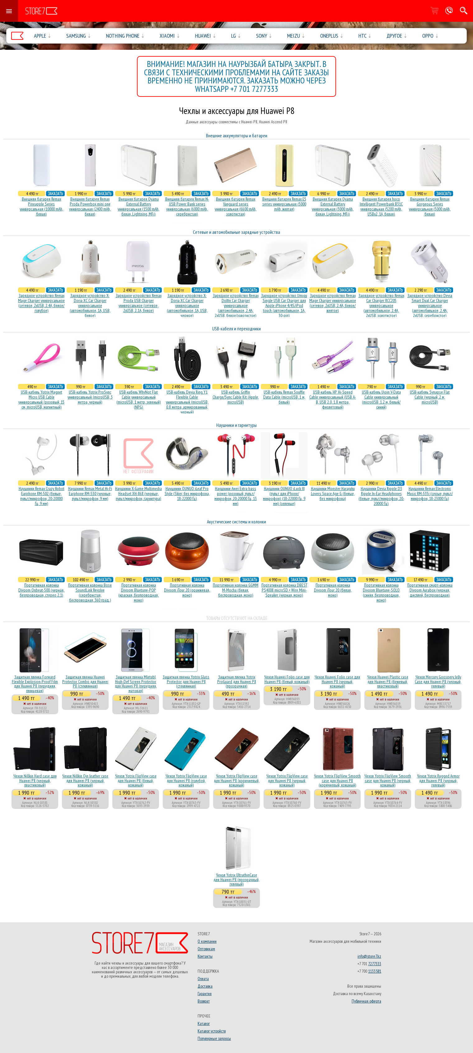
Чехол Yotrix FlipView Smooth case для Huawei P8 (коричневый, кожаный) (337, 780)
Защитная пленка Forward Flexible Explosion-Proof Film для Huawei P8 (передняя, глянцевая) (35, 683)
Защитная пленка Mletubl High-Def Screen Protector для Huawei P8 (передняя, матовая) (136, 683)
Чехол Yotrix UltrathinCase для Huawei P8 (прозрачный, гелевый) (236, 879)
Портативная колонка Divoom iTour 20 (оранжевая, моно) (187, 590)
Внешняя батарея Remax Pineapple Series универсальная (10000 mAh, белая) (41, 206)
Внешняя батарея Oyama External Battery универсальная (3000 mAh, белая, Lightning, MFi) (333, 206)
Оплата (203, 978)
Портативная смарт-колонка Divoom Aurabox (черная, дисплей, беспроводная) (429, 590)
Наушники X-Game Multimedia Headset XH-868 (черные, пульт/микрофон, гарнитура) (138, 493)
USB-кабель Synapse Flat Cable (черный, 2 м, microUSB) (430, 397)
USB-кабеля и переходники (236, 329)
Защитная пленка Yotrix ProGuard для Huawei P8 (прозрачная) (236, 681)
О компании (207, 941)
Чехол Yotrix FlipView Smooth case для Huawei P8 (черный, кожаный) (387, 780)
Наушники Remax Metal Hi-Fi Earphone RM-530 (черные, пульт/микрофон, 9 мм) (90, 493)
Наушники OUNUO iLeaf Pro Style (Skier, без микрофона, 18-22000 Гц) (187, 493)
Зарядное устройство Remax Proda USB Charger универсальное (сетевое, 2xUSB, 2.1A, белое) (139, 303)
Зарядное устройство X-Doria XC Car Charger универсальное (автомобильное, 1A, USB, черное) (187, 305)
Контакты (205, 956)
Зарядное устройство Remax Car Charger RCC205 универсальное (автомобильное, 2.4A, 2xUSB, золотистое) (381, 305)
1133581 (374, 971)
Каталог (204, 1023)
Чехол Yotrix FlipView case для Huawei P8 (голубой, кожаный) (186, 780)
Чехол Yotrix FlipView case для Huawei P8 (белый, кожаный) (136, 780)
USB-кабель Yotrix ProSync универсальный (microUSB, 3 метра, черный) (90, 397)
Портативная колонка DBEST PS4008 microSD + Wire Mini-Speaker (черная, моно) (284, 590)
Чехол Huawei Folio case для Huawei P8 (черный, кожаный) (337, 681)
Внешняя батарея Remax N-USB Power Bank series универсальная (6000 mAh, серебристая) (187, 206)
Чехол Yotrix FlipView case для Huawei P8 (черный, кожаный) (287, 780)
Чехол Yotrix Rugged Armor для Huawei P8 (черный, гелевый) (438, 780)
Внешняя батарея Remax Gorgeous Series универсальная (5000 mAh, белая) (430, 206)
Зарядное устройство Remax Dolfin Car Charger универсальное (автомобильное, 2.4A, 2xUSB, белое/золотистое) (236, 305)
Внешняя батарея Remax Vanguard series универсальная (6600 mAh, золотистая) (235, 206)
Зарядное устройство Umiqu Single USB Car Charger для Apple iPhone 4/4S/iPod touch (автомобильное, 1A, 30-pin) (284, 305)
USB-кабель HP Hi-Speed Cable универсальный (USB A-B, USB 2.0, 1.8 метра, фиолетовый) (332, 399)
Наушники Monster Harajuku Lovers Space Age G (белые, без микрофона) (333, 493)
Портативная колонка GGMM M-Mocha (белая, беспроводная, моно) (235, 590)
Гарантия (205, 993)
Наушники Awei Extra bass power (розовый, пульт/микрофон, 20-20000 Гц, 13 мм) (235, 496)
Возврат (204, 1001)
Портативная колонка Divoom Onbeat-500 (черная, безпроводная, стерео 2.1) (41, 590)
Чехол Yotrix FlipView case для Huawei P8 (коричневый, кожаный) (237, 780)
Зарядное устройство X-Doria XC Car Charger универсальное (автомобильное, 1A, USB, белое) (90, 305)
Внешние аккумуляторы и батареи (236, 136)
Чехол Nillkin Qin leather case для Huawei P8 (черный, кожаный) (85, 780)
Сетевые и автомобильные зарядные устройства (236, 232)
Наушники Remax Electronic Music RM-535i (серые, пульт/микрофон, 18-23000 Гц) (430, 493)
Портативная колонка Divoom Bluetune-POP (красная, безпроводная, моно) (138, 592)
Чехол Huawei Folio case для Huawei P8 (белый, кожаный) (287, 679)
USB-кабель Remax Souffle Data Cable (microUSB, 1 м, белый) (284, 397)
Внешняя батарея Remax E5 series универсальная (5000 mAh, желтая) (284, 204)
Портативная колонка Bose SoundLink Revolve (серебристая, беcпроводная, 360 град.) (90, 592)
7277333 (374, 963)
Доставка (205, 986)
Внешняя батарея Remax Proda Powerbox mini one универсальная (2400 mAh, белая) (90, 206)
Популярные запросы (214, 1038)
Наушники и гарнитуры (236, 425)
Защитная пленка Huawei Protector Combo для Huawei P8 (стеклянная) (85, 681)
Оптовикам (206, 948)
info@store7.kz (369, 956)
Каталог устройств (212, 1031)
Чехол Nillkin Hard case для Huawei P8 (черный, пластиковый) (35, 780)
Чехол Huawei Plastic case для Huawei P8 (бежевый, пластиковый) (387, 681)
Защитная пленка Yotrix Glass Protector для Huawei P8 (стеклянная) (186, 681)
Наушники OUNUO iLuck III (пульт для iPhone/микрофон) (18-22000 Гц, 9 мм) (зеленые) (284, 496)
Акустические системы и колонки (236, 522)
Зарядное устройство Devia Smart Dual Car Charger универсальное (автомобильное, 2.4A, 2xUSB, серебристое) (429, 305)
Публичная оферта (366, 1001)
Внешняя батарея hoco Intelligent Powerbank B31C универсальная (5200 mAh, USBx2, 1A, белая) (381, 206)
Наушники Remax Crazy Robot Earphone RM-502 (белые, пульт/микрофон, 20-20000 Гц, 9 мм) (41, 496)
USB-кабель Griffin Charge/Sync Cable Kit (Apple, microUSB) (236, 397)
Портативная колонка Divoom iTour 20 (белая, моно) (333, 590)
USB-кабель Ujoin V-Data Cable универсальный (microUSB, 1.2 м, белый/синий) (381, 399)
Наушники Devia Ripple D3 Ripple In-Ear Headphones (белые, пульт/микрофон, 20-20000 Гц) (381, 496)
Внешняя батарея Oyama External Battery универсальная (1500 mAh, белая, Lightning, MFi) (138, 206)
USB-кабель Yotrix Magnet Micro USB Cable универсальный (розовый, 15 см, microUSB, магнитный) (41, 399)
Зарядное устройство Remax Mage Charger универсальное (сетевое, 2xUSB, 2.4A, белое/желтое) (332, 303)
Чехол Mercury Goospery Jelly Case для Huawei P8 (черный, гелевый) (438, 681)
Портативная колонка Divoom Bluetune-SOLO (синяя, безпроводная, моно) (381, 592)
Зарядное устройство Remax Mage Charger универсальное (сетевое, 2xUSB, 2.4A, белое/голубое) (41, 303)
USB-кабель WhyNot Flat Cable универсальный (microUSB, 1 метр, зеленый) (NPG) (138, 399)
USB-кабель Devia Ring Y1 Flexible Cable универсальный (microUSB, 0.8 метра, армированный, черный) (187, 402)
